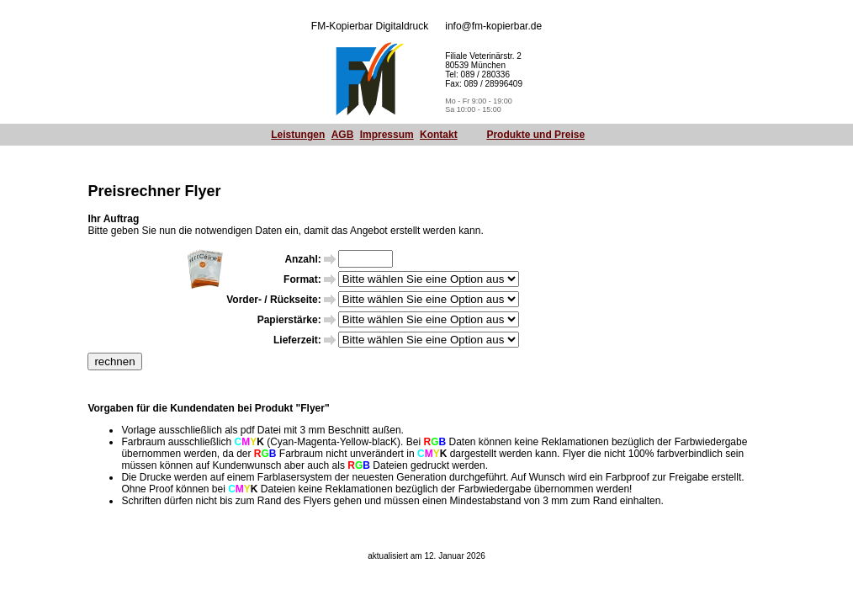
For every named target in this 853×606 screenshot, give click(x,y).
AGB (342, 135)
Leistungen (298, 135)
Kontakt (439, 135)
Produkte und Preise (535, 135)
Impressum (387, 135)
